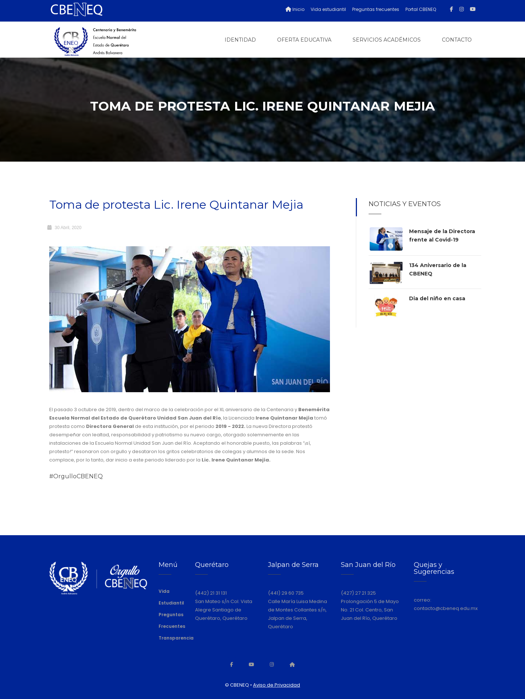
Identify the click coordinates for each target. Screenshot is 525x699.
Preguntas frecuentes (375, 9)
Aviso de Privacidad (276, 684)
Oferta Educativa (304, 39)
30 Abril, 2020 (68, 227)
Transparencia (176, 638)
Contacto (457, 39)
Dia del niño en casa (437, 298)
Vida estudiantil (328, 9)
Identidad (240, 39)
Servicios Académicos (387, 39)
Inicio (294, 9)
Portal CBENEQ (420, 9)
